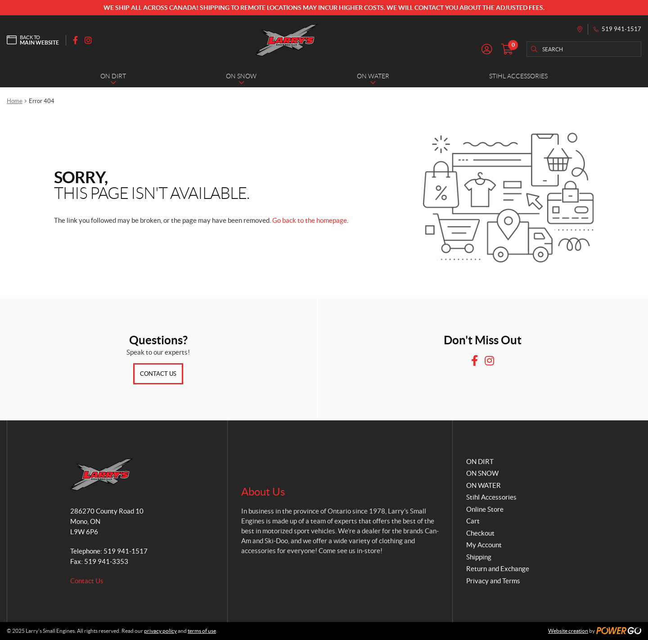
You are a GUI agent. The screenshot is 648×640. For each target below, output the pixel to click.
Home (14, 101)
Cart (473, 521)
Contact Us (158, 373)
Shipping (478, 557)
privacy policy (160, 631)
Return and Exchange (497, 568)
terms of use (202, 631)
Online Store (485, 509)
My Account (484, 545)
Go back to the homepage (309, 220)
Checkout (480, 533)
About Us (263, 492)
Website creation (568, 631)
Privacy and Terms (493, 581)
